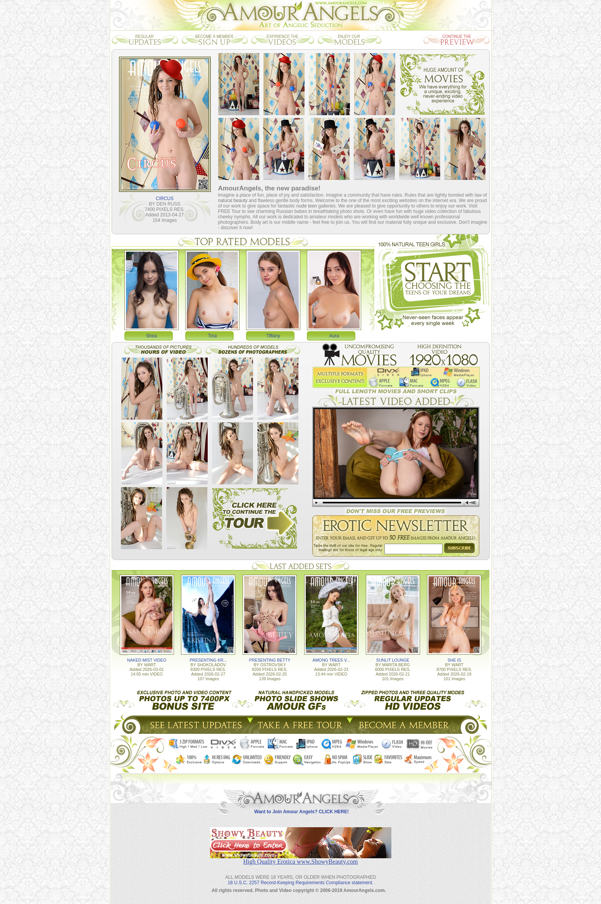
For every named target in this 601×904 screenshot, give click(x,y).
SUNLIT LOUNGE (393, 660)
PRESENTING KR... (208, 660)
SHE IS (454, 660)
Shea (151, 336)
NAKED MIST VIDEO (146, 660)
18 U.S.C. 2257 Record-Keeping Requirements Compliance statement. (300, 882)
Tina (212, 336)
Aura (334, 336)
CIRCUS (165, 198)
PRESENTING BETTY (270, 660)
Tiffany (273, 336)
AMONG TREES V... (331, 660)
